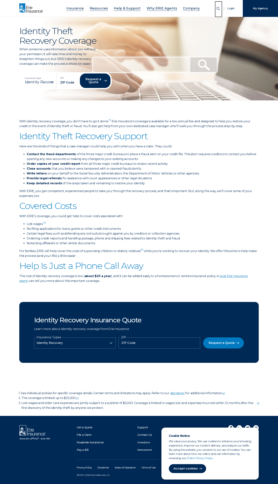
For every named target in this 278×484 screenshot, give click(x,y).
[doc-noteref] (110, 121)
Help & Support (128, 7)
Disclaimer (103, 467)
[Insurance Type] (39, 82)
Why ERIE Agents (157, 7)
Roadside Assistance (90, 442)
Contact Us (144, 434)
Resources (105, 7)
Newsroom (144, 450)
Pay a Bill (83, 450)
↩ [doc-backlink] (224, 393)
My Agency (260, 8)
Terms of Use (148, 467)
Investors (143, 442)
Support (142, 427)
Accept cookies (185, 468)
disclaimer (177, 393)
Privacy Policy (84, 467)
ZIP (123, 337)
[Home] (32, 8)
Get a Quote (84, 427)
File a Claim (84, 434)
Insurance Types (49, 337)
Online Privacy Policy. (200, 458)
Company (181, 7)
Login (231, 8)
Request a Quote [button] (93, 80)
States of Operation (125, 467)
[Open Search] (218, 9)
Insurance (85, 7)
